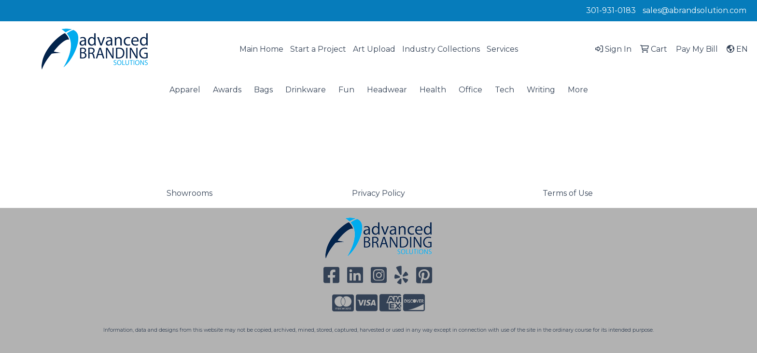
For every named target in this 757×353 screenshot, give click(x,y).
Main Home (261, 49)
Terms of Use (568, 193)
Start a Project (318, 49)
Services (502, 49)
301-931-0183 (611, 10)
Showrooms (189, 193)
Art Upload (374, 49)
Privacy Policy (378, 193)
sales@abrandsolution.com (694, 10)
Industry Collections (441, 49)
